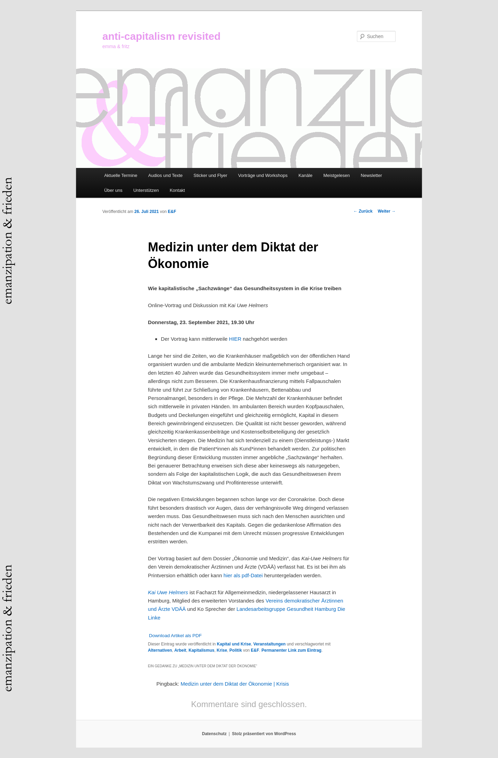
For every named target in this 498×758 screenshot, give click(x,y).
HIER (235, 339)
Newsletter (371, 175)
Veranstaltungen (269, 644)
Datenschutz (214, 733)
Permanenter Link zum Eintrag (291, 650)
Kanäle (305, 175)
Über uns (113, 190)
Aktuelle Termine (120, 175)
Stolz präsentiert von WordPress (264, 733)
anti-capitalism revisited (161, 36)
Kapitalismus (201, 650)
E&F (172, 211)
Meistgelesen (336, 175)
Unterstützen (146, 190)
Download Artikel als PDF (175, 635)
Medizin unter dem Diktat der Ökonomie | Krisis (235, 684)
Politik (235, 650)
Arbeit (180, 650)
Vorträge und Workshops (263, 175)
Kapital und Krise (234, 644)
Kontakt (177, 190)
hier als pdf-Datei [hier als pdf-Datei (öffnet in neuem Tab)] (243, 575)
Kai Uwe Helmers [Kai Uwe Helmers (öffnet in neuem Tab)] (168, 592)
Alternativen (160, 650)
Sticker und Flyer (211, 175)
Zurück (362, 211)
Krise (222, 650)
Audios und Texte (165, 175)
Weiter (387, 211)
